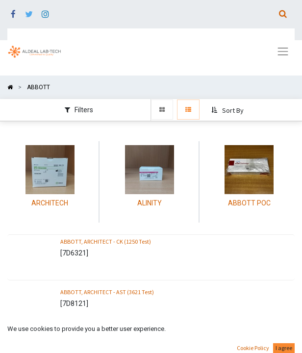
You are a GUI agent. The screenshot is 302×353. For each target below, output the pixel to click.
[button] (228, 110)
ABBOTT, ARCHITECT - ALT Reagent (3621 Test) (117, 342)
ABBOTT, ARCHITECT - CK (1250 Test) (105, 241)
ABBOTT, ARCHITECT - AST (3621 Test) (107, 292)
